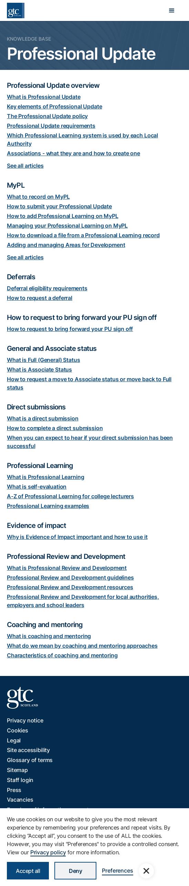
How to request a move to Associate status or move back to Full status (89, 383)
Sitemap (17, 770)
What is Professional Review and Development (67, 567)
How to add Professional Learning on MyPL (62, 215)
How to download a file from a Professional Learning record (83, 235)
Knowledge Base (29, 39)
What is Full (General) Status (43, 359)
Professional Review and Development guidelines (70, 577)
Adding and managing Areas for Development (66, 244)
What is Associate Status (39, 369)
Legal (14, 740)
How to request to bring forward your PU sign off (70, 328)
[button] (171, 10)
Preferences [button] (117, 870)
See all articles (25, 165)
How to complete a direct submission (55, 428)
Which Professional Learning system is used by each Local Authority (82, 139)
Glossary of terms (30, 760)
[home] (15, 10)
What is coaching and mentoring (49, 636)
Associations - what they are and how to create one (73, 153)
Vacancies (20, 799)
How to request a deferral (39, 297)
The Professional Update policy (47, 116)
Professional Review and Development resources (70, 587)
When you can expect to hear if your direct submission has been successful (90, 441)
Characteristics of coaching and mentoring (62, 655)
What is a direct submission (42, 418)
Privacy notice (25, 720)
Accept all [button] (28, 870)
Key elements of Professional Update (54, 106)
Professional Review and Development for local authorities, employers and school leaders (83, 600)
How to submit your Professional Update (59, 206)
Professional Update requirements (51, 125)
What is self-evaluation (36, 486)
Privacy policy (48, 852)
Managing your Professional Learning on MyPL (67, 225)
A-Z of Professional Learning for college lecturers (70, 496)
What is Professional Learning (45, 476)
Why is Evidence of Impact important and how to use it (77, 536)
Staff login (20, 779)
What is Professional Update (44, 96)
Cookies (17, 730)
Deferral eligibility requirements (47, 288)
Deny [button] (75, 870)
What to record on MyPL (38, 196)
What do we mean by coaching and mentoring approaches (82, 645)
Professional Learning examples (48, 505)
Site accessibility (28, 750)
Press (14, 789)
